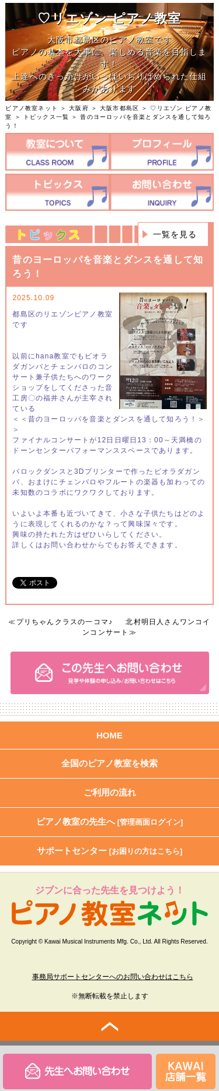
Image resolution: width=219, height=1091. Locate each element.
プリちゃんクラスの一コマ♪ (64, 622)
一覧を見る (175, 234)
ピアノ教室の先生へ (109, 821)
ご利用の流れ (110, 792)
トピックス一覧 (46, 117)
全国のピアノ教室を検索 (109, 763)
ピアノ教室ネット (31, 108)
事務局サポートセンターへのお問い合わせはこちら (112, 976)
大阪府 (79, 108)
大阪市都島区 (119, 108)
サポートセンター (110, 851)
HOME (109, 735)
